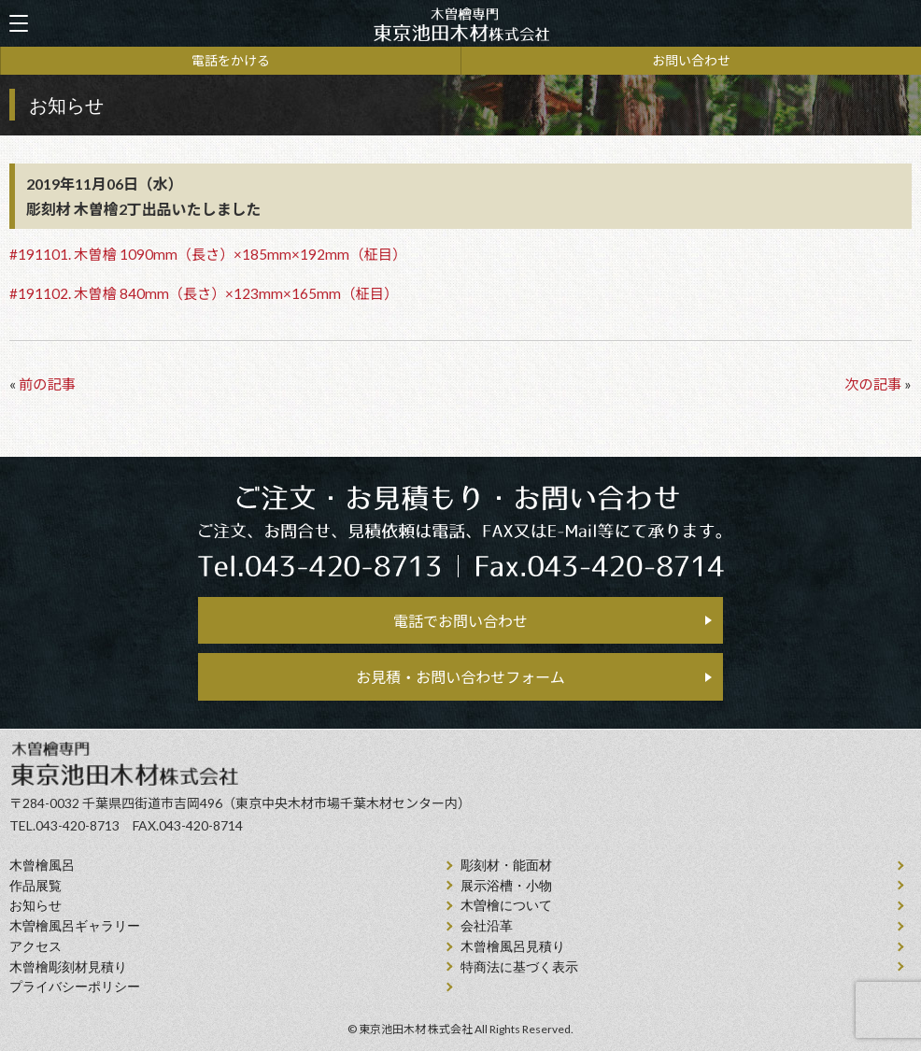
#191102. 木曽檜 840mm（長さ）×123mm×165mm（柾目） (203, 293)
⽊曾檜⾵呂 (42, 866)
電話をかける (230, 60)
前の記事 (47, 384)
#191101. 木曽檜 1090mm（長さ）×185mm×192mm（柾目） (207, 254)
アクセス (35, 947)
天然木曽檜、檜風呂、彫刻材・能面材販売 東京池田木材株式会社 (460, 24)
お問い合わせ (691, 60)
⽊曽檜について (506, 906)
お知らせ (35, 906)
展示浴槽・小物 (506, 886)
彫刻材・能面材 (506, 866)
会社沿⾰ (486, 926)
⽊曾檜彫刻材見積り (68, 967)
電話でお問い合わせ (460, 621)
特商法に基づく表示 (519, 967)
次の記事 (872, 384)
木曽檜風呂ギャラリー (74, 926)
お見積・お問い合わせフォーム (460, 677)
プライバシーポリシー (74, 987)
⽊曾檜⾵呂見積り (512, 947)
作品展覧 (35, 886)
